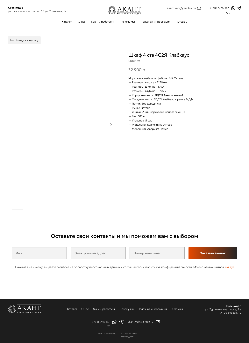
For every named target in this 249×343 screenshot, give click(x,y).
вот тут (229, 267)
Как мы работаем (102, 21)
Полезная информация (155, 21)
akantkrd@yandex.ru (181, 8)
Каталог (67, 21)
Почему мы (127, 21)
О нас (81, 21)
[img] (124, 10)
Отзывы (182, 21)
